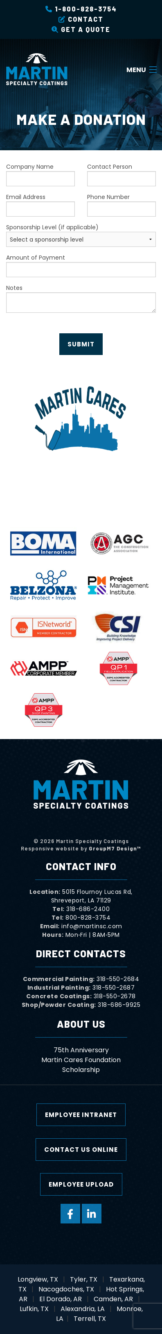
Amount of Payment (81, 265)
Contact (81, 19)
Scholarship (81, 1069)
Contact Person (121, 174)
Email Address (40, 205)
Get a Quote (81, 29)
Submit (81, 344)
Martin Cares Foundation (81, 1060)
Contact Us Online (81, 1149)
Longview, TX (38, 1279)
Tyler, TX (83, 1279)
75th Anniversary (81, 1050)
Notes (81, 298)
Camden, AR (113, 1299)
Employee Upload (81, 1184)
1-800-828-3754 (81, 9)
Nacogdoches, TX (66, 1289)
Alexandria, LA (83, 1309)
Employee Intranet (81, 1114)
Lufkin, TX (34, 1309)
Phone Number (121, 205)
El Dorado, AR (60, 1299)
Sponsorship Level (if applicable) (81, 235)
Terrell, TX (90, 1318)
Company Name (40, 174)
